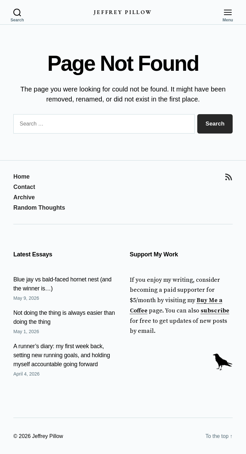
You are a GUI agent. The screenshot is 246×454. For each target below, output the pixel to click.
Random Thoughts (39, 207)
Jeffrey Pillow (123, 12)
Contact (24, 187)
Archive (24, 197)
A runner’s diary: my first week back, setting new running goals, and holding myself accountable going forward (62, 354)
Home (21, 177)
